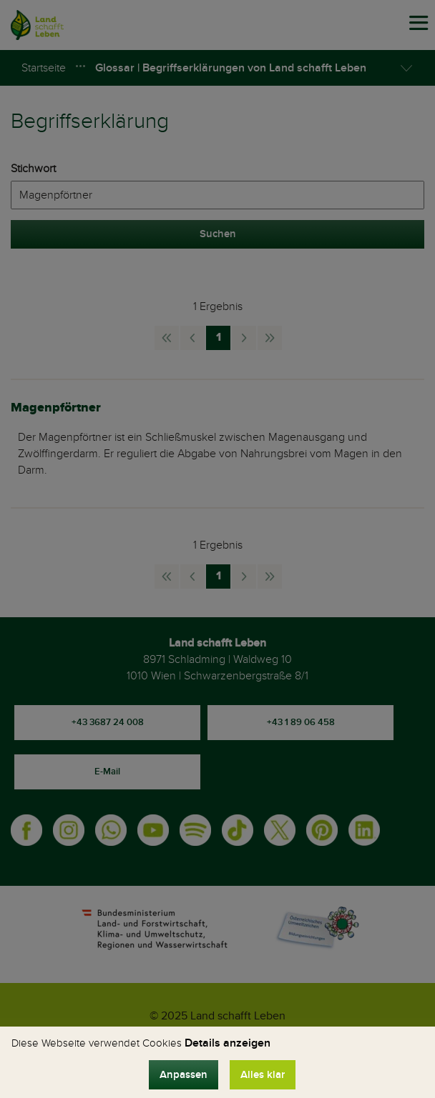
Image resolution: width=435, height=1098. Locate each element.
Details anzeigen (227, 1043)
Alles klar (262, 1075)
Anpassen (183, 1075)
